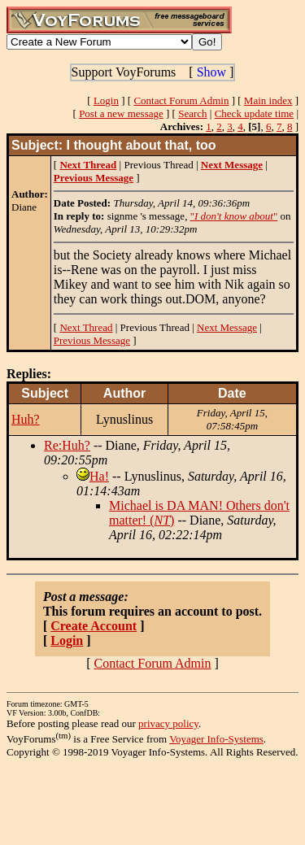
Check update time (254, 113)
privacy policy (168, 723)
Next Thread (85, 327)
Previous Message (92, 340)
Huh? (25, 419)
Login (106, 100)
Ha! (99, 476)
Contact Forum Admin (181, 100)
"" (234, 216)
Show (211, 72)
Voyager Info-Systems (216, 739)
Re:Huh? (67, 445)
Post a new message (121, 113)
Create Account (93, 626)
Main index (268, 100)
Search (192, 113)
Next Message (227, 327)
